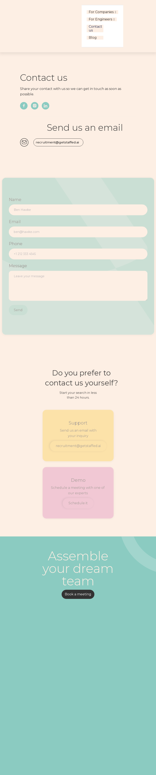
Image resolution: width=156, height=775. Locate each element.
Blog (93, 38)
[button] (102, 12)
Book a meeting (78, 594)
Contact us (95, 28)
